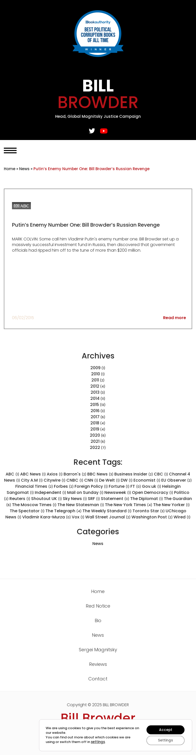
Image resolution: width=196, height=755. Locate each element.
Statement (115, 499)
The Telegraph (63, 511)
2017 (95, 417)
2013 (95, 392)
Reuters (19, 499)
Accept (165, 729)
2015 (94, 405)
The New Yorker (171, 505)
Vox (78, 517)
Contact (97, 679)
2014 (95, 398)
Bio (98, 620)
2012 (94, 386)
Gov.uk (151, 486)
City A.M (32, 480)
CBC (161, 474)
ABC (12, 474)
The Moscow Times (34, 505)
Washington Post (152, 517)
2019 (94, 429)
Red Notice (98, 606)
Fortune (119, 486)
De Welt (109, 480)
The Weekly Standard (107, 511)
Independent (50, 492)
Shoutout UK (46, 499)
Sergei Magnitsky (98, 649)
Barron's (75, 474)
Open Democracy (152, 492)
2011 (95, 380)
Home (9, 168)
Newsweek (117, 492)
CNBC (74, 480)
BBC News (100, 474)
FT (135, 486)
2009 (95, 368)
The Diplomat (146, 499)
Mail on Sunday (85, 492)
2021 (95, 441)
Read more (174, 318)
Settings (165, 740)
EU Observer (176, 480)
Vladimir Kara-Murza (46, 517)
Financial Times (34, 486)
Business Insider (133, 474)
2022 (95, 447)
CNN (91, 480)
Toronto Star (148, 511)
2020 (95, 435)
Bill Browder (98, 718)
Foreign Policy (91, 486)
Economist (147, 480)
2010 (95, 374)
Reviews (98, 664)
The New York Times (128, 505)
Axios (55, 474)
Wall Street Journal (108, 517)
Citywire (55, 480)
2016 (95, 411)
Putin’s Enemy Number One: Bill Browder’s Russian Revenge (86, 224)
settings (98, 742)
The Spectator (27, 511)
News (24, 168)
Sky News (75, 499)
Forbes (64, 486)
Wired (182, 517)
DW (127, 480)
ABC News (33, 474)
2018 (94, 423)
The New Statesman (80, 505)
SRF (94, 499)
